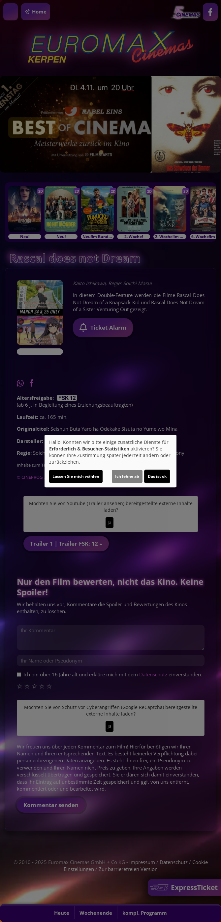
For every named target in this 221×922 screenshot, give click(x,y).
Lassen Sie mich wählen (75, 476)
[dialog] (110, 461)
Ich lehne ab (127, 476)
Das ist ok (157, 476)
